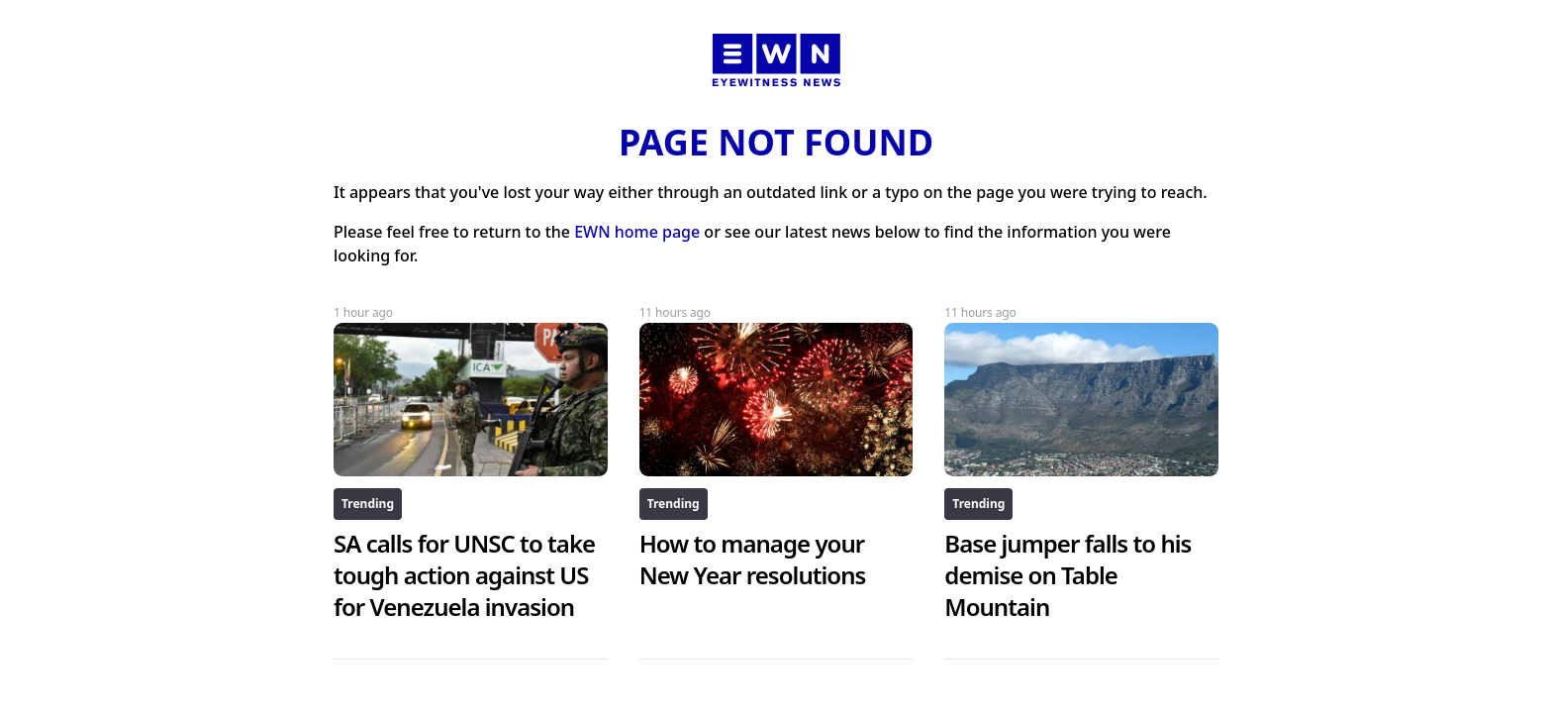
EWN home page (637, 232)
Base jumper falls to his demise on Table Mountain (1067, 575)
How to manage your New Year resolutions (752, 559)
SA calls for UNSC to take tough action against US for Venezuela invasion (464, 575)
